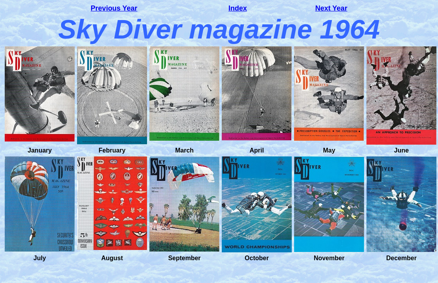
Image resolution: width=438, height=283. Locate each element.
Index (237, 8)
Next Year (331, 8)
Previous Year (114, 8)
